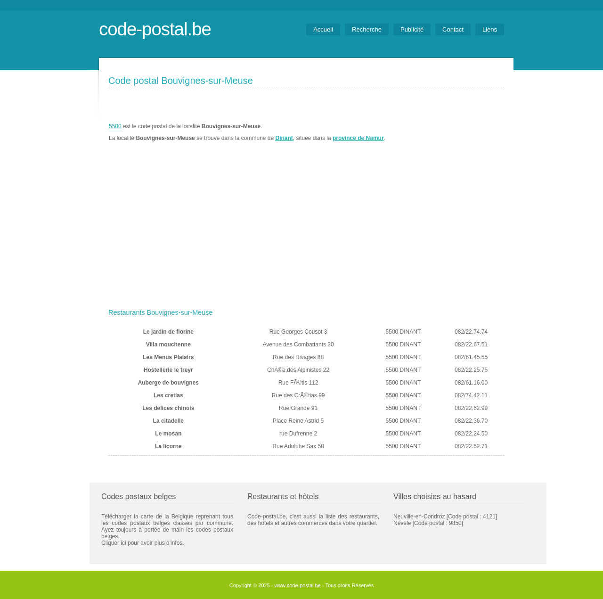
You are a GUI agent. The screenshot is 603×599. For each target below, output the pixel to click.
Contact (453, 29)
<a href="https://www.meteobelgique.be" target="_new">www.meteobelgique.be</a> (451, 132)
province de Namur (358, 138)
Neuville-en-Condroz (419, 516)
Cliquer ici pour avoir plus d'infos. (142, 543)
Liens (489, 29)
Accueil (323, 29)
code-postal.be (155, 29)
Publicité (412, 29)
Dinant (284, 138)
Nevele (402, 523)
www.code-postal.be (297, 585)
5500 (115, 126)
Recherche (367, 29)
